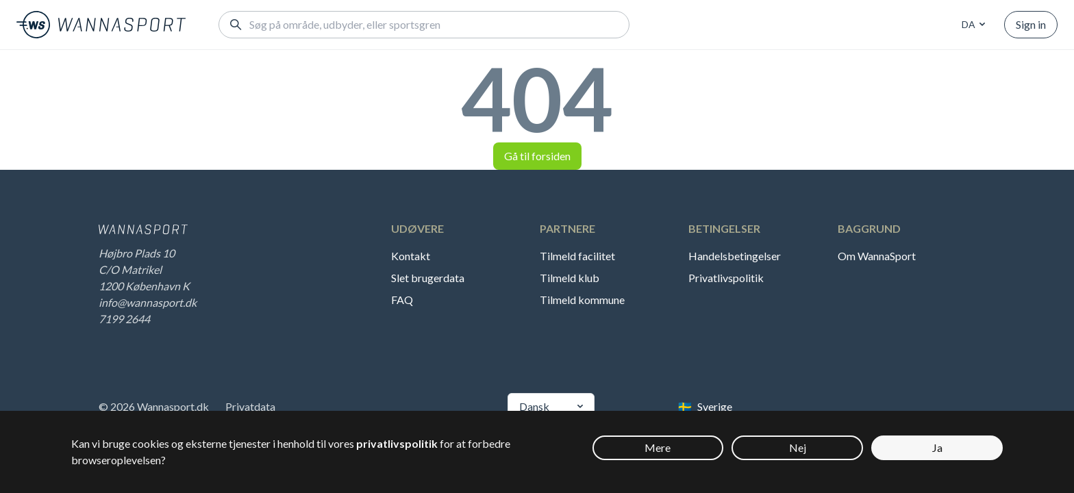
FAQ (402, 299)
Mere (658, 447)
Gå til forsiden (537, 155)
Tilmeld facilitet (577, 255)
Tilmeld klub (569, 277)
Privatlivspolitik (726, 277)
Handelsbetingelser (734, 255)
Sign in (1031, 24)
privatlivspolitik (397, 443)
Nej (797, 447)
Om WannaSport (877, 255)
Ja (937, 447)
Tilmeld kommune (582, 299)
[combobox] (971, 24)
